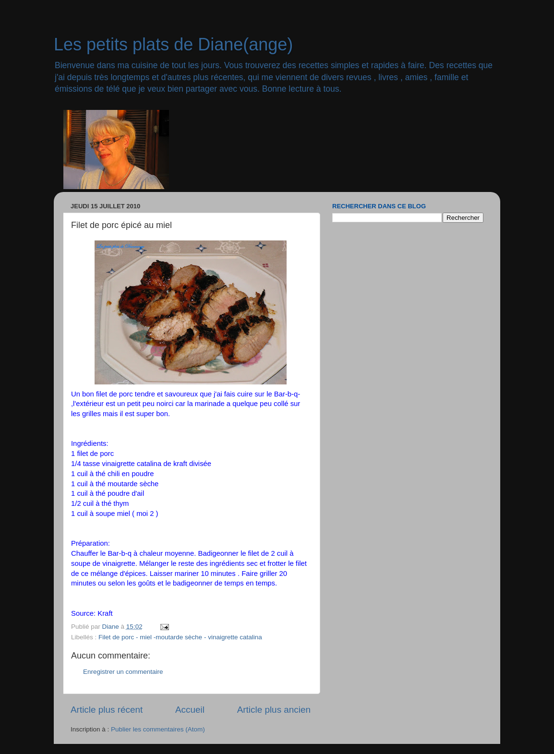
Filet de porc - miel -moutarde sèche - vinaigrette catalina (180, 637)
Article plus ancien (274, 710)
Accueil (190, 710)
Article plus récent (107, 710)
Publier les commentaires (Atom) (158, 729)
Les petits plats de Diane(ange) (173, 44)
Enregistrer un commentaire (123, 671)
